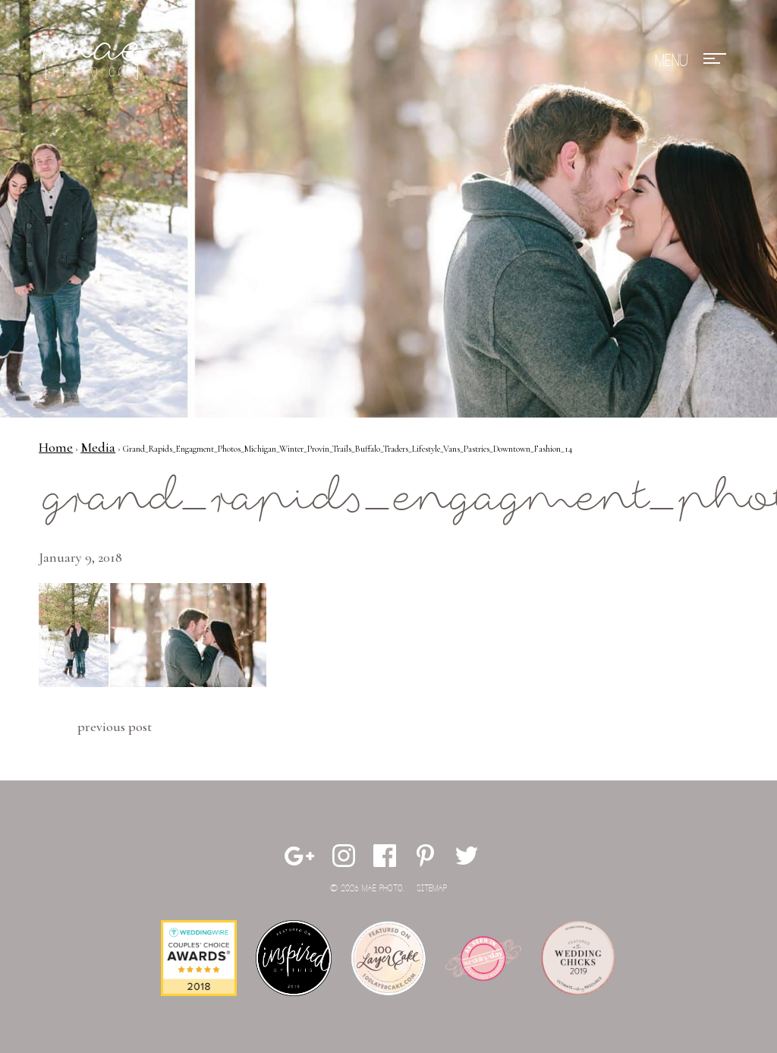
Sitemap (432, 888)
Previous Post (114, 726)
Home (56, 447)
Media (97, 447)
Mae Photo (96, 61)
